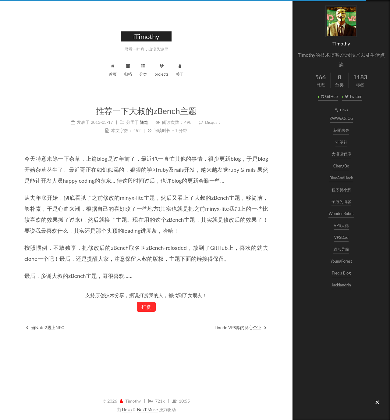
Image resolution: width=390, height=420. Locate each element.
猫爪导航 (341, 249)
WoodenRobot (341, 213)
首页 (113, 69)
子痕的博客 (341, 201)
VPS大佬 (341, 225)
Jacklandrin (341, 284)
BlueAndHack (341, 177)
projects (161, 69)
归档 (128, 69)
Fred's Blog (341, 273)
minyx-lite (132, 197)
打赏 (146, 307)
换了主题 (116, 219)
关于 (180, 69)
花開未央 (341, 130)
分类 (143, 69)
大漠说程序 (341, 154)
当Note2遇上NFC (45, 327)
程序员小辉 (341, 189)
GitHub (329, 96)
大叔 (200, 197)
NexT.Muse (147, 409)
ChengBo (341, 165)
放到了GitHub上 (213, 247)
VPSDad (341, 237)
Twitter (353, 96)
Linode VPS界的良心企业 (240, 327)
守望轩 (341, 142)
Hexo (127, 409)
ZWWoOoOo (341, 118)
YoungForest (341, 261)
